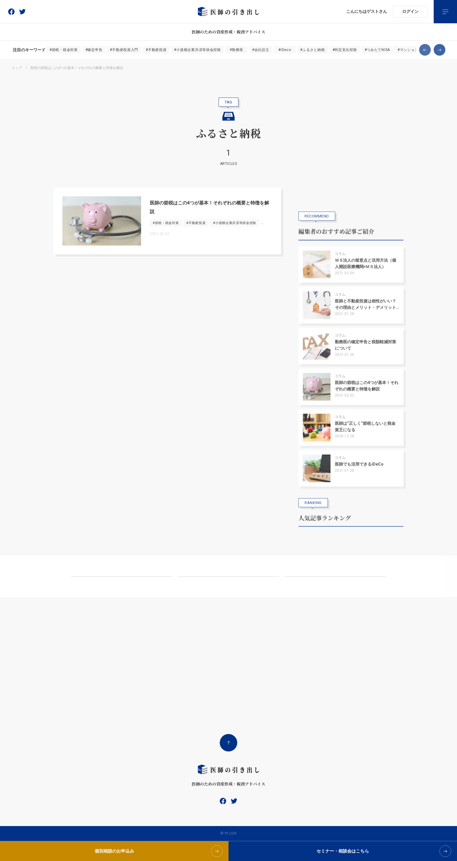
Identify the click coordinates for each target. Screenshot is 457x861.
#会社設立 (260, 50)
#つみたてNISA (377, 50)
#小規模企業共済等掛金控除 (197, 50)
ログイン (410, 11)
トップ (17, 68)
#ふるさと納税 (312, 50)
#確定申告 (94, 50)
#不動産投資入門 (124, 50)
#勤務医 (236, 50)
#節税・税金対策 (64, 50)
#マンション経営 (412, 50)
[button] (425, 50)
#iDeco (284, 50)
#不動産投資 (156, 50)
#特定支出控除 (345, 50)
